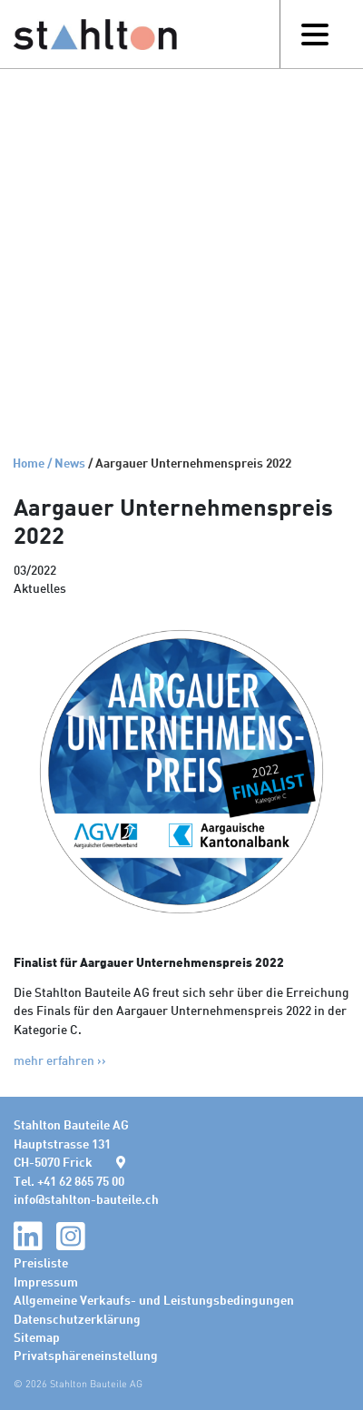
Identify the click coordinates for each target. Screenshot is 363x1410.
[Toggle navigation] (314, 34)
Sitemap (37, 1336)
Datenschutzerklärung (77, 1318)
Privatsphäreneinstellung (86, 1354)
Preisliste (41, 1262)
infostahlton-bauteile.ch (86, 1198)
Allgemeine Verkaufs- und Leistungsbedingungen (154, 1299)
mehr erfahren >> (60, 1060)
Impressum (46, 1281)
